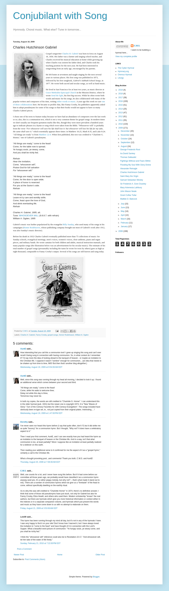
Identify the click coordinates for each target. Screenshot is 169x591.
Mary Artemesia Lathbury (131, 187)
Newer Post (19, 555)
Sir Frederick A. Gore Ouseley (133, 184)
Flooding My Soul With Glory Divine (135, 165)
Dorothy (24, 422)
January (124, 226)
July (123, 204)
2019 (120, 90)
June (123, 207)
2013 (120, 112)
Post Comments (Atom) (35, 559)
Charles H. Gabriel (27, 335)
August (124, 146)
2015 (120, 105)
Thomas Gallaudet (128, 157)
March (124, 219)
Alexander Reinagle (128, 168)
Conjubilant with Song (60, 15)
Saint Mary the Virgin (129, 176)
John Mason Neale (128, 191)
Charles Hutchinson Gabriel (132, 172)
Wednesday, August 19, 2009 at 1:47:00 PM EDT (41, 413)
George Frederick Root (130, 149)
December (125, 131)
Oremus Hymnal (125, 74)
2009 (120, 128)
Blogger (96, 577)
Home (59, 555)
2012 (120, 116)
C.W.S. (23, 471)
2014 (120, 109)
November (125, 135)
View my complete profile (126, 56)
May (123, 211)
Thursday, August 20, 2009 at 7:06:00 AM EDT (40, 462)
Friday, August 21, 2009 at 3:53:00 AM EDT (39, 508)
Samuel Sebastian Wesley (131, 180)
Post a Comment (24, 549)
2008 (120, 231)
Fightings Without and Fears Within (135, 161)
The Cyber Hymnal (126, 68)
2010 (120, 124)
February (125, 223)
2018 (120, 93)
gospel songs (53, 335)
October (124, 139)
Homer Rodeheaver (66, 335)
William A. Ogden (82, 335)
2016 (120, 101)
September (126, 142)
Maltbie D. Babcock (128, 199)
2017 (120, 97)
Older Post (100, 555)
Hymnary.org (123, 71)
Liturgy (121, 78)
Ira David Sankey (127, 153)
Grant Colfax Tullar (128, 195)
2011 (120, 120)
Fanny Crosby (41, 335)
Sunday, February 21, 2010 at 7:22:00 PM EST (40, 543)
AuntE (23, 349)
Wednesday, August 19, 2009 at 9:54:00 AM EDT (41, 367)
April (123, 215)
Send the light (57, 95)
